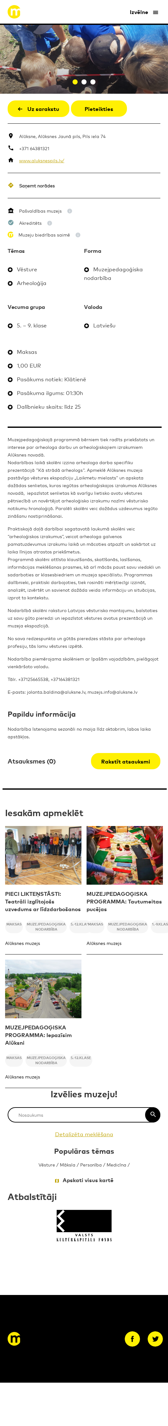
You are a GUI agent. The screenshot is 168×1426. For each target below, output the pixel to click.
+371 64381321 (34, 148)
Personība (91, 1164)
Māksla (67, 1164)
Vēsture (46, 1164)
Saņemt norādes (37, 185)
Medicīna (116, 1164)
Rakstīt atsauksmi (125, 761)
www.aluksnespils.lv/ (41, 160)
